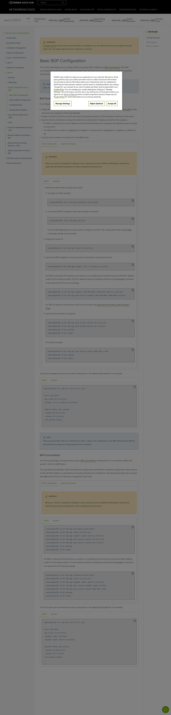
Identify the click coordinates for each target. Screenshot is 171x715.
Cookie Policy (59, 89)
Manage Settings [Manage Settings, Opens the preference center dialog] (62, 103)
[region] (86, 90)
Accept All (112, 103)
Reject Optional (96, 103)
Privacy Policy (59, 97)
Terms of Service (70, 94)
